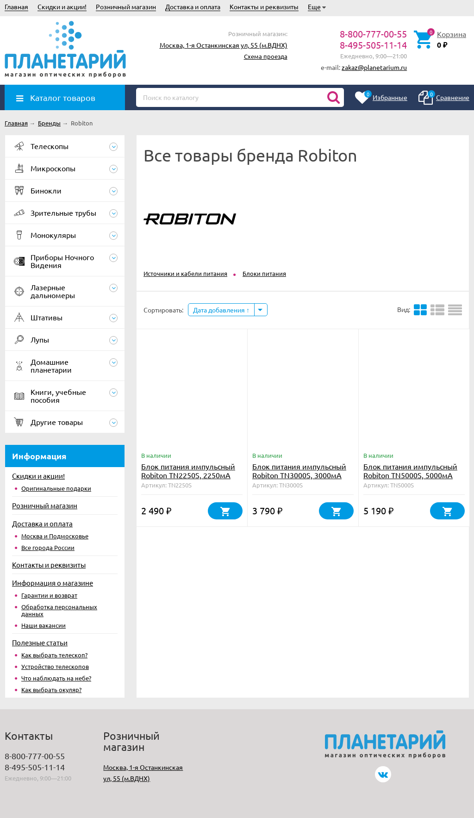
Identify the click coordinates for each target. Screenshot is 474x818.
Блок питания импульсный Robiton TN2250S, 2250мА (188, 471)
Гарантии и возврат (49, 595)
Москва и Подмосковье (54, 536)
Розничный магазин (126, 6)
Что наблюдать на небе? (56, 678)
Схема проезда (265, 56)
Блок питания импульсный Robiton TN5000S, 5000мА (410, 471)
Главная (16, 6)
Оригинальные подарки (56, 488)
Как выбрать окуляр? (51, 689)
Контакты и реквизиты (264, 6)
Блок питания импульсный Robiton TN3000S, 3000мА (299, 471)
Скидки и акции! (62, 6)
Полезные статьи (40, 642)
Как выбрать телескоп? (54, 655)
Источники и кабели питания (185, 273)
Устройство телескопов (55, 666)
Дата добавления (221, 310)
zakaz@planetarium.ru (374, 67)
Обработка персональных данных (59, 610)
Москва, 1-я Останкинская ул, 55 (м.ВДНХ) (223, 45)
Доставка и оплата (192, 6)
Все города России (48, 547)
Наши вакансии (43, 625)
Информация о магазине (52, 582)
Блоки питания (264, 273)
